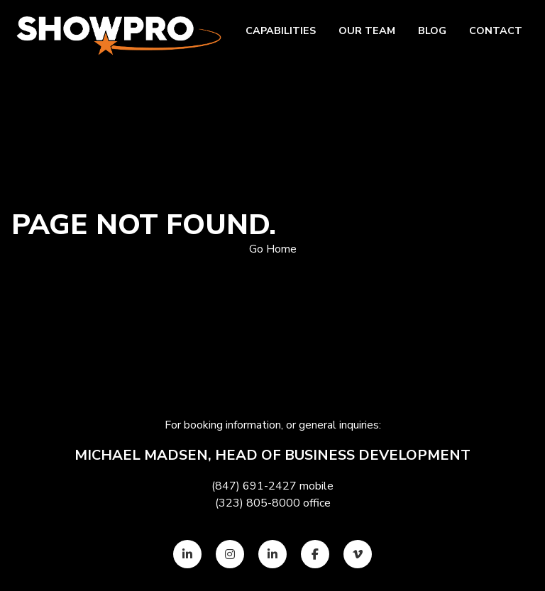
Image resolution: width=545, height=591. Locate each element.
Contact (495, 30)
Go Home (273, 249)
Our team (366, 30)
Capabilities (281, 30)
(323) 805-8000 (257, 503)
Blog (432, 30)
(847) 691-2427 (254, 486)
